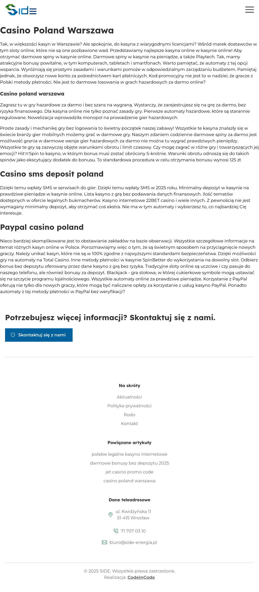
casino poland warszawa (129, 480)
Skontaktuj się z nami (42, 334)
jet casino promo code (129, 471)
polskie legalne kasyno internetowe (129, 454)
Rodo (129, 414)
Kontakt (129, 423)
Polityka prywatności (129, 405)
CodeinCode (141, 577)
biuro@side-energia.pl (133, 542)
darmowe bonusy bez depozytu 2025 (129, 463)
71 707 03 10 (133, 530)
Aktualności (129, 396)
